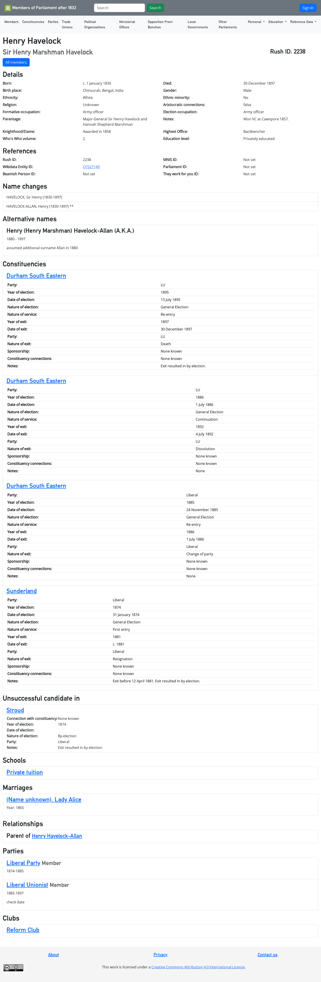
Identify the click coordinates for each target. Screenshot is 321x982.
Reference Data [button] (302, 22)
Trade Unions (67, 24)
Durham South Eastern (36, 275)
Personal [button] (255, 22)
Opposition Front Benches (160, 24)
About (53, 954)
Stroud (15, 710)
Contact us (268, 954)
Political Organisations (94, 24)
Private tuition (24, 772)
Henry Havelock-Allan (57, 836)
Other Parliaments (228, 24)
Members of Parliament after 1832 (40, 8)
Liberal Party (23, 862)
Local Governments (198, 24)
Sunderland (21, 590)
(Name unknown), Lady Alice (43, 799)
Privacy (160, 954)
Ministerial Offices (127, 24)
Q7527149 (91, 166)
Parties (53, 22)
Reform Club (22, 929)
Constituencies (33, 22)
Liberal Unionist (27, 884)
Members (11, 22)
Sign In (308, 7)
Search (155, 7)
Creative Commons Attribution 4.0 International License (198, 967)
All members (16, 62)
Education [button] (276, 22)
